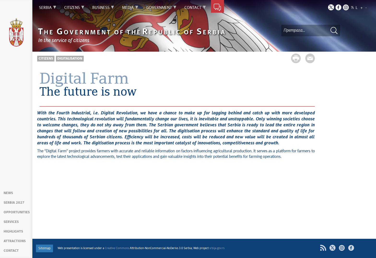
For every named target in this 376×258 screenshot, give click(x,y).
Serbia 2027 (14, 202)
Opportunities (17, 212)
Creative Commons (117, 248)
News (8, 193)
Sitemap (44, 248)
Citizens (46, 58)
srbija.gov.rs (216, 248)
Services (11, 222)
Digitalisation (69, 58)
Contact (11, 250)
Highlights (13, 231)
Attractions (15, 241)
